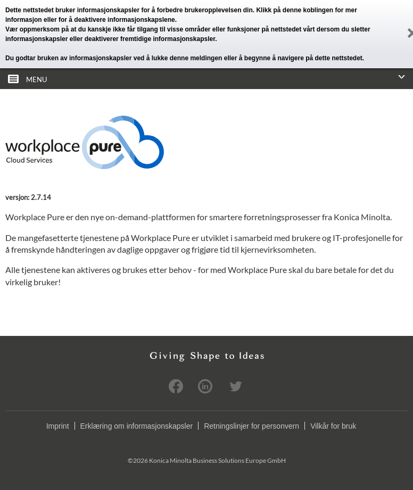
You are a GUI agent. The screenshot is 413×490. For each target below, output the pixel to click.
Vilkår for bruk (333, 426)
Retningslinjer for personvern (251, 426)
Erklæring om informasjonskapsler (136, 426)
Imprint (57, 426)
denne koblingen (308, 10)
